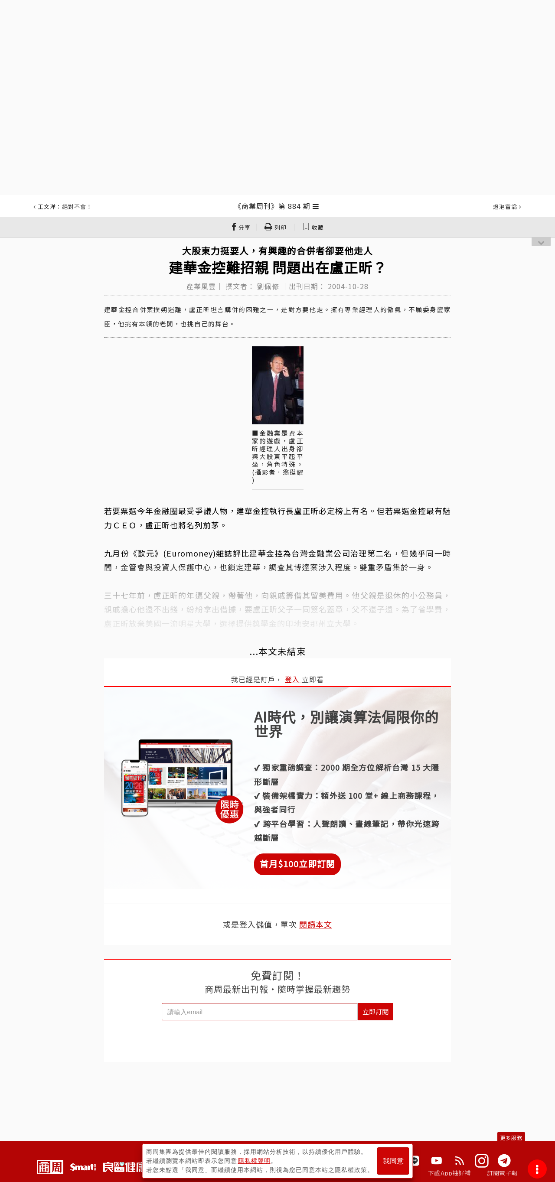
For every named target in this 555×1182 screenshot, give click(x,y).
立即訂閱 (375, 1011)
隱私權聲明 (254, 1160)
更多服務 (511, 1137)
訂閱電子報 (502, 1173)
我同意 (393, 1161)
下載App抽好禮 (449, 1173)
